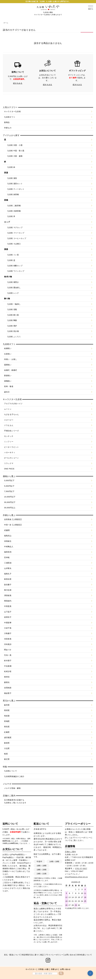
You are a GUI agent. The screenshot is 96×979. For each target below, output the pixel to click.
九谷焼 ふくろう (14, 337)
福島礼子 (8, 574)
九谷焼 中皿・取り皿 (15, 151)
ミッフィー (8, 442)
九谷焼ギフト (9, 117)
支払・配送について (12, 955)
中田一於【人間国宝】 (13, 525)
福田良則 (8, 552)
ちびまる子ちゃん (11, 414)
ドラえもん (8, 425)
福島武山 (8, 536)
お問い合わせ (65, 969)
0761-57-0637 (81, 869)
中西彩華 (8, 623)
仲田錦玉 (8, 541)
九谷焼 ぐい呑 (13, 255)
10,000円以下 (10, 497)
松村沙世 (8, 671)
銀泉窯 (7, 743)
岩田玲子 (8, 617)
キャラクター (31, 969)
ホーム (6, 23)
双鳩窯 (7, 721)
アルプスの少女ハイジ (13, 404)
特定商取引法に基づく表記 (33, 955)
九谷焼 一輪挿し (14, 304)
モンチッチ (8, 436)
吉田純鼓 (8, 688)
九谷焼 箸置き (13, 282)
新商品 (7, 122)
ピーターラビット (11, 447)
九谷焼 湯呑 (12, 178)
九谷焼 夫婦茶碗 (14, 211)
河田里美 (8, 639)
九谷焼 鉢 (11, 167)
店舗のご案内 (70, 852)
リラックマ (8, 463)
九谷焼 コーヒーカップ (16, 238)
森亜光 (7, 682)
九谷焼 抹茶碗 (13, 194)
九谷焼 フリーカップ (15, 233)
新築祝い (8, 376)
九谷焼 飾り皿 (13, 315)
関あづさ (8, 650)
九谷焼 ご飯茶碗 (14, 206)
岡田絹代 (8, 601)
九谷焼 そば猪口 (14, 244)
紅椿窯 (7, 732)
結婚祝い (8, 348)
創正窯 (7, 759)
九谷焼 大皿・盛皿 (14, 156)
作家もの (54, 969)
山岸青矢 (8, 568)
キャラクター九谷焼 (12, 111)
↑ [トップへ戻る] (90, 973)
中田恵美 (8, 606)
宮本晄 (7, 557)
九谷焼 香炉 (12, 326)
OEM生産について (84, 955)
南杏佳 (7, 677)
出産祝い (8, 354)
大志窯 (7, 748)
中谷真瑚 (8, 666)
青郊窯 (7, 710)
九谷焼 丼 (11, 216)
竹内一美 (8, 655)
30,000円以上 (10, 508)
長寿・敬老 (8, 386)
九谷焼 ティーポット (15, 189)
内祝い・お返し (10, 359)
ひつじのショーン (11, 458)
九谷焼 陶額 (12, 320)
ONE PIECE (9, 469)
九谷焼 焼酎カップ (14, 266)
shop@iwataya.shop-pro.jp (76, 877)
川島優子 (8, 633)
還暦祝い (8, 365)
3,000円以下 (9, 480)
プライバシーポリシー (81, 838)
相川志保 (8, 590)
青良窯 (7, 727)
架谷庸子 (8, 585)
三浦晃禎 (8, 563)
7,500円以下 (9, 491)
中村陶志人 (8, 547)
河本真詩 (8, 644)
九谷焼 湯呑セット (14, 184)
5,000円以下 (9, 486)
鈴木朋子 (8, 661)
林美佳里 (8, 579)
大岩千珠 (8, 628)
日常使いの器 (43, 969)
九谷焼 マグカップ (14, 227)
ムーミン (8, 409)
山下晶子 (8, 612)
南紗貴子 (8, 693)
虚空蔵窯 (8, 738)
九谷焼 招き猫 (13, 331)
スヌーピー (8, 420)
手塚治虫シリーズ (11, 431)
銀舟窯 (7, 705)
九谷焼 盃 (11, 260)
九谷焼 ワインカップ (15, 271)
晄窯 (6, 754)
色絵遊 (7, 716)
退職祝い (8, 381)
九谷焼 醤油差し (14, 288)
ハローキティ (9, 452)
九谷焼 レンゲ (13, 293)
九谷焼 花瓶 (12, 309)
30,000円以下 (10, 502)
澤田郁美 (8, 595)
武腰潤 (7, 530)
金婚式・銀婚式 (10, 370)
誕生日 (7, 392)
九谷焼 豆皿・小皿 (14, 145)
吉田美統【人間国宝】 (13, 519)
